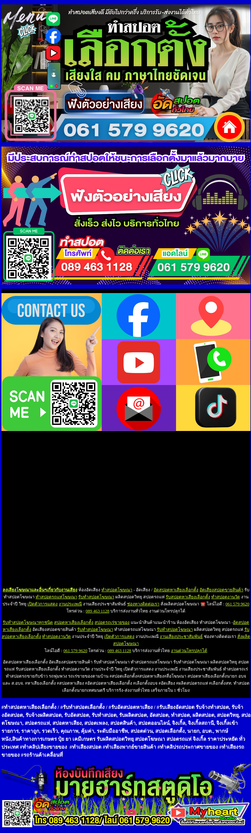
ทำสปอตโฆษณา (116, 589)
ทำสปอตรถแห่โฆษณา (56, 597)
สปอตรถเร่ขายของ (112, 622)
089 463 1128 (97, 611)
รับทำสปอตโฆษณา (96, 597)
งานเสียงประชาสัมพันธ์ (181, 636)
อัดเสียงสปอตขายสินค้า (221, 589)
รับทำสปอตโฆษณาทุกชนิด (28, 622)
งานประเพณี (70, 604)
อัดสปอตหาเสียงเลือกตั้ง (176, 589)
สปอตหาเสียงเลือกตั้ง (73, 622)
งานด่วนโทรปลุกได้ (189, 650)
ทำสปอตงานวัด (225, 597)
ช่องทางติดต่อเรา (143, 604)
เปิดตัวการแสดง (42, 604)
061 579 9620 (237, 604)
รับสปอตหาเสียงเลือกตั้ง (188, 597)
